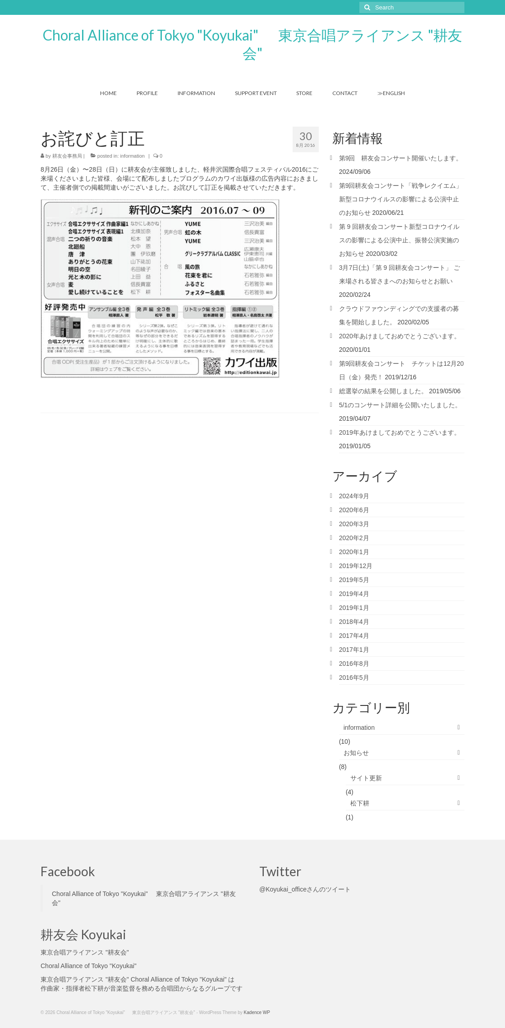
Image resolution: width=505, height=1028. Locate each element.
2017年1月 (354, 649)
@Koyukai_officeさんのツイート (305, 889)
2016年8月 (354, 663)
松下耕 (359, 803)
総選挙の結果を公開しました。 (383, 391)
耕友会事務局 (67, 156)
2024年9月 (354, 496)
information (132, 156)
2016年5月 (354, 677)
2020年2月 (354, 537)
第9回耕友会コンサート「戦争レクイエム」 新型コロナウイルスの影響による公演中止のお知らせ (401, 199)
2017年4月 (354, 635)
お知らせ (356, 752)
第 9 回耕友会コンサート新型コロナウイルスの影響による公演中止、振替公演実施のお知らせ (399, 240)
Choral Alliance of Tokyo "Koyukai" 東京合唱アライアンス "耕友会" (252, 44)
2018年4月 (354, 621)
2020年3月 (354, 524)
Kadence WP (257, 1012)
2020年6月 (354, 510)
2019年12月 (356, 565)
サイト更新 (366, 778)
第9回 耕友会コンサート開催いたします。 (401, 158)
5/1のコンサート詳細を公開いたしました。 (400, 405)
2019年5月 (354, 579)
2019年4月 (354, 593)
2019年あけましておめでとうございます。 (399, 432)
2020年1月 (354, 551)
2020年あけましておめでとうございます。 (399, 336)
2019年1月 (354, 607)
